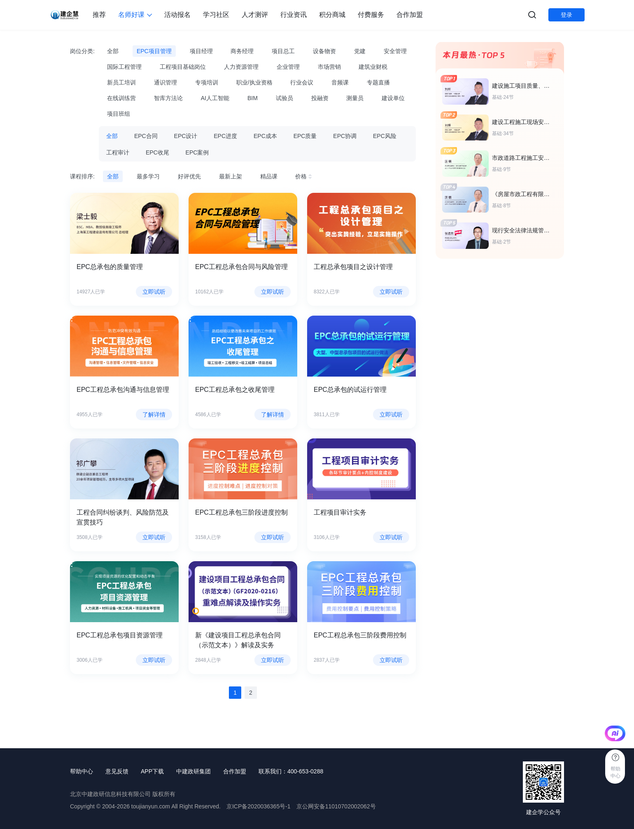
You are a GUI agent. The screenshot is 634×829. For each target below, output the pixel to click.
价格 (304, 176)
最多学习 (148, 176)
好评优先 (189, 176)
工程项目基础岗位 (183, 66)
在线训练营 (121, 98)
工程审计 (117, 152)
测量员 (355, 98)
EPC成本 (265, 136)
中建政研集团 (193, 771)
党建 (360, 51)
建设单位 (393, 98)
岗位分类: (82, 51)
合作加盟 (409, 14)
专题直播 (378, 82)
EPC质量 (305, 136)
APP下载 (152, 771)
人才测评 (255, 14)
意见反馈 (116, 771)
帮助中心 (81, 771)
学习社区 (216, 14)
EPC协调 (345, 136)
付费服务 (371, 14)
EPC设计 (186, 136)
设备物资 (324, 51)
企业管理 (288, 66)
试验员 (284, 98)
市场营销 (329, 66)
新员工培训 (121, 82)
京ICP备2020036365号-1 (258, 806)
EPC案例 (197, 152)
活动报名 (177, 14)
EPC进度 (225, 136)
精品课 (268, 176)
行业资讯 (293, 14)
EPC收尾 (157, 152)
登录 (566, 15)
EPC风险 (384, 136)
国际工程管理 (124, 66)
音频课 (340, 82)
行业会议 (301, 82)
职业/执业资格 (254, 82)
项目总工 (283, 51)
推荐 (99, 14)
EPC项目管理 (154, 51)
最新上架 (230, 176)
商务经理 (242, 51)
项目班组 (118, 113)
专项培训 (206, 82)
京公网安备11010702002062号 (336, 806)
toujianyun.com (150, 806)
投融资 (320, 98)
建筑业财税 (373, 66)
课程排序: (82, 176)
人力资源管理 (241, 66)
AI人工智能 (215, 98)
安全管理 (395, 51)
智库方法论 (168, 98)
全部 (113, 51)
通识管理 (165, 82)
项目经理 (201, 51)
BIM (252, 98)
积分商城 (332, 14)
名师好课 (135, 14)
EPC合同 (146, 136)
